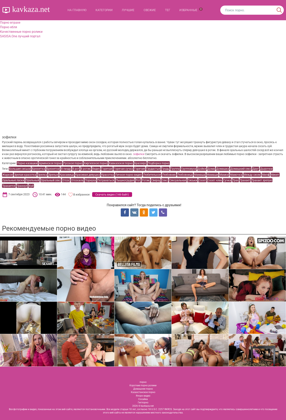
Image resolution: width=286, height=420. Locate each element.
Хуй (31, 185)
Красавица (67, 174)
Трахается (8, 185)
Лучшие (128, 10)
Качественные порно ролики (21, 32)
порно (143, 382)
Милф (266, 174)
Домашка (222, 168)
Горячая (106, 168)
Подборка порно (158, 163)
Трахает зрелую (262, 180)
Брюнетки (53, 168)
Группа (175, 168)
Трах (236, 180)
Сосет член (215, 180)
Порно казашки (27, 163)
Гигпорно (143, 402)
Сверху (155, 180)
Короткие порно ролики (143, 385)
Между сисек (252, 174)
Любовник (169, 174)
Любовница (185, 174)
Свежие (150, 10)
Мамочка (236, 174)
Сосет (202, 180)
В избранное (81, 194)
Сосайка (143, 399)
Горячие (139, 168)
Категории (104, 10)
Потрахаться (105, 180)
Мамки (224, 174)
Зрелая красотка (25, 174)
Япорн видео (143, 395)
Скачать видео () (112, 194)
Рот (138, 180)
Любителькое (152, 174)
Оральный (32, 180)
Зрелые (53, 174)
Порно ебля (8, 27)
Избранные (191, 10)
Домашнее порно (143, 388)
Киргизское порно (95, 163)
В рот (75, 168)
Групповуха (188, 168)
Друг (255, 168)
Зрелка (42, 174)
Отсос (66, 180)
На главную (77, 10)
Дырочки (266, 168)
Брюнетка (38, 168)
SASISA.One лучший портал (20, 36)
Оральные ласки (13, 180)
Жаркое (7, 174)
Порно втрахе (10, 22)
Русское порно (72, 163)
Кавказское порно (121, 163)
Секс (165, 180)
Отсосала (77, 180)
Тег (167, 10)
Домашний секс (240, 168)
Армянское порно (50, 163)
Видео (96, 168)
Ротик (146, 180)
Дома (211, 168)
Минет (275, 174)
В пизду (66, 168)
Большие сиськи (20, 168)
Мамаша (199, 174)
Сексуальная (177, 180)
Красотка (107, 174)
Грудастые (153, 168)
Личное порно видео (128, 174)
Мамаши (212, 174)
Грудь (165, 168)
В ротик (86, 168)
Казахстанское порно (143, 392)
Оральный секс (51, 180)
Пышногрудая (125, 180)
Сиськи (192, 180)
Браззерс (140, 163)
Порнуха (90, 180)
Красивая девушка (87, 174)
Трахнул (22, 185)
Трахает (245, 180)
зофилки (138, 154)
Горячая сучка (123, 168)
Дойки (202, 168)
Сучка (227, 180)
